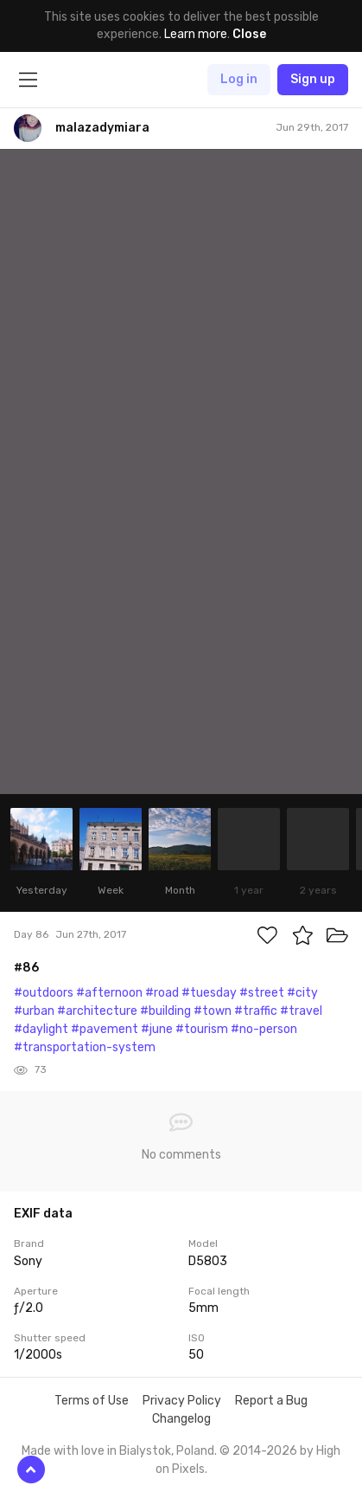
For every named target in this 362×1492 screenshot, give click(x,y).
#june (157, 1029)
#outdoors (43, 992)
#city (302, 992)
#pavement (104, 1029)
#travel (301, 1011)
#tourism (201, 1029)
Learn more (195, 34)
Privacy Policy (182, 1400)
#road (162, 992)
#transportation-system (85, 1047)
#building (165, 1011)
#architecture (97, 1011)
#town (213, 1011)
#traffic (255, 1011)
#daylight (41, 1029)
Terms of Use (91, 1400)
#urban (34, 1011)
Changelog (181, 1418)
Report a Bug (271, 1400)
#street (261, 992)
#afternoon (109, 992)
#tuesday (209, 992)
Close (249, 34)
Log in (238, 79)
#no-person (264, 1029)
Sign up (312, 79)
